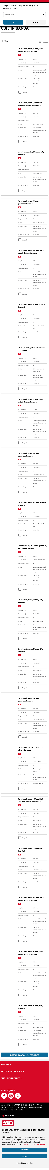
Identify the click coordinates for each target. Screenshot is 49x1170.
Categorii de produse (12, 1071)
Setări (24, 1156)
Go (13, 22)
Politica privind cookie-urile (12, 1110)
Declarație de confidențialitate (29, 1107)
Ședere (36, 22)
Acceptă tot (25, 1150)
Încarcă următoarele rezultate (24, 1055)
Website (5, 1064)
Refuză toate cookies (24, 1163)
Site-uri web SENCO (10, 1078)
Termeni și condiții (8, 1107)
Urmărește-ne (8, 1090)
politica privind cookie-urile (34, 1144)
